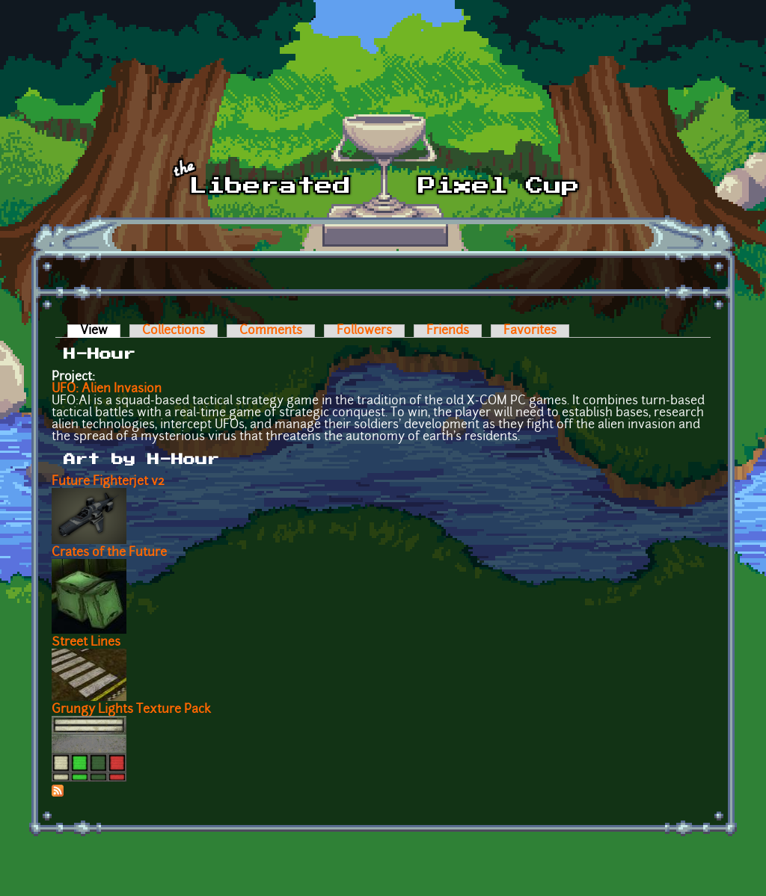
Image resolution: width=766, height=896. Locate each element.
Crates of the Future (109, 553)
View (100, 331)
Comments (270, 331)
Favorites (530, 331)
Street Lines (86, 643)
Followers (364, 331)
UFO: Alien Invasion (107, 389)
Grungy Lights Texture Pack (131, 710)
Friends (447, 331)
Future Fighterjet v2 (108, 482)
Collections (173, 331)
